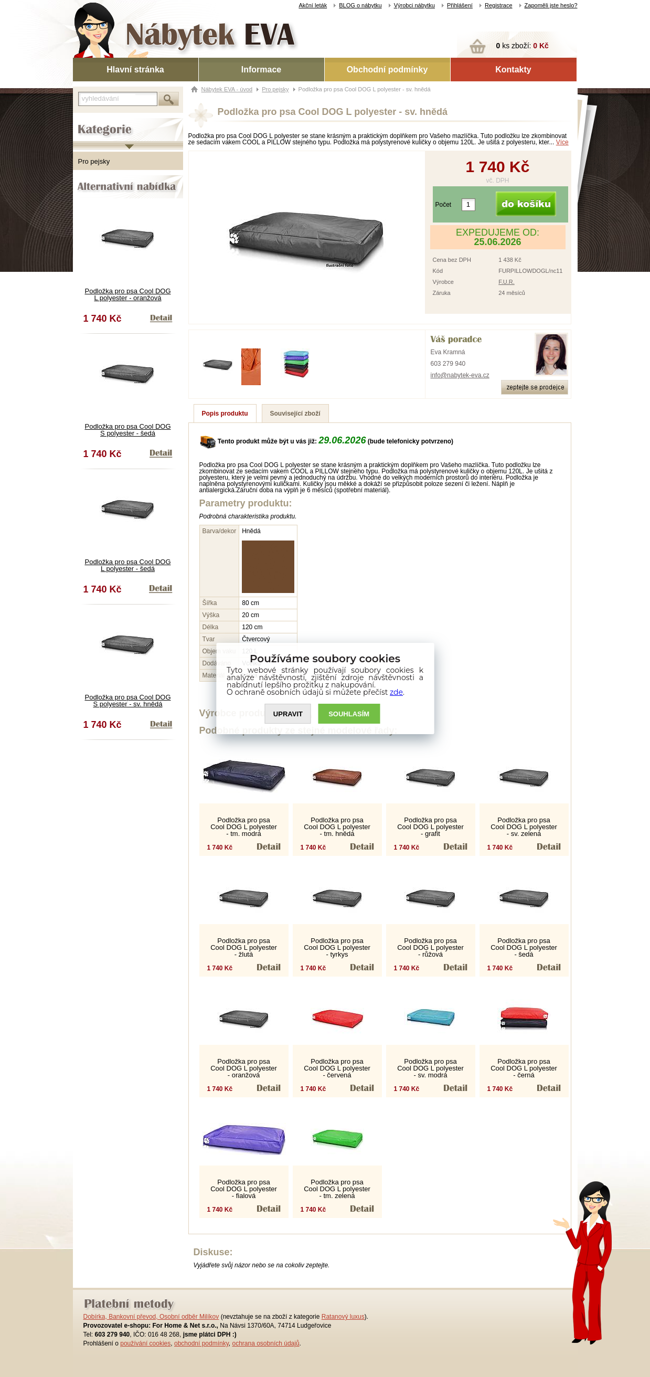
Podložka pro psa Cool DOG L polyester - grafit (430, 827)
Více (562, 142)
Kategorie (87, 121)
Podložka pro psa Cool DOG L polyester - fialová (243, 1189)
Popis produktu (225, 413)
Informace (261, 69)
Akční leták (313, 5)
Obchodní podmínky (387, 69)
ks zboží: (522, 45)
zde (396, 692)
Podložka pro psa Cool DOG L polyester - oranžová (127, 294)
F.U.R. (506, 282)
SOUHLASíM (348, 714)
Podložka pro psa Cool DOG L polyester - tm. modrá (243, 827)
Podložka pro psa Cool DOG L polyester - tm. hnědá (337, 827)
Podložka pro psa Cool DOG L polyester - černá (524, 1068)
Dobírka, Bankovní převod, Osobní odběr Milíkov (151, 1316)
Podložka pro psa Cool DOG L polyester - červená (337, 1068)
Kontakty (513, 69)
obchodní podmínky (201, 1343)
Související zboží (295, 413)
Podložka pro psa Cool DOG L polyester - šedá (127, 565)
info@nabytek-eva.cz (460, 375)
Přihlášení (460, 5)
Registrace (499, 5)
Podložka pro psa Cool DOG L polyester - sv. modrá (430, 1068)
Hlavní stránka (135, 69)
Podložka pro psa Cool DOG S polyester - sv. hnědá (127, 700)
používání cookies (145, 1343)
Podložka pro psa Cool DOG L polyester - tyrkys (337, 947)
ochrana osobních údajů (265, 1343)
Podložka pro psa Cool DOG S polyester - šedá (127, 429)
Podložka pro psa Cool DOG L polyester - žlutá (243, 947)
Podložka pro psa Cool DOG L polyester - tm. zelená (337, 1189)
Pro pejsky (94, 161)
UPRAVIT (288, 714)
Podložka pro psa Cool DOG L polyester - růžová (430, 947)
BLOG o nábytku (360, 5)
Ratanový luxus (343, 1316)
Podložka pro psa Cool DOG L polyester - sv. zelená (524, 827)
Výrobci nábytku (414, 5)
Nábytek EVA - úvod (227, 89)
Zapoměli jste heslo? (551, 5)
